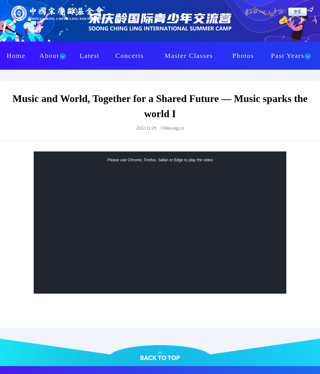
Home (16, 55)
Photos (243, 55)
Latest (90, 55)
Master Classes (188, 55)
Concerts (129, 55)
